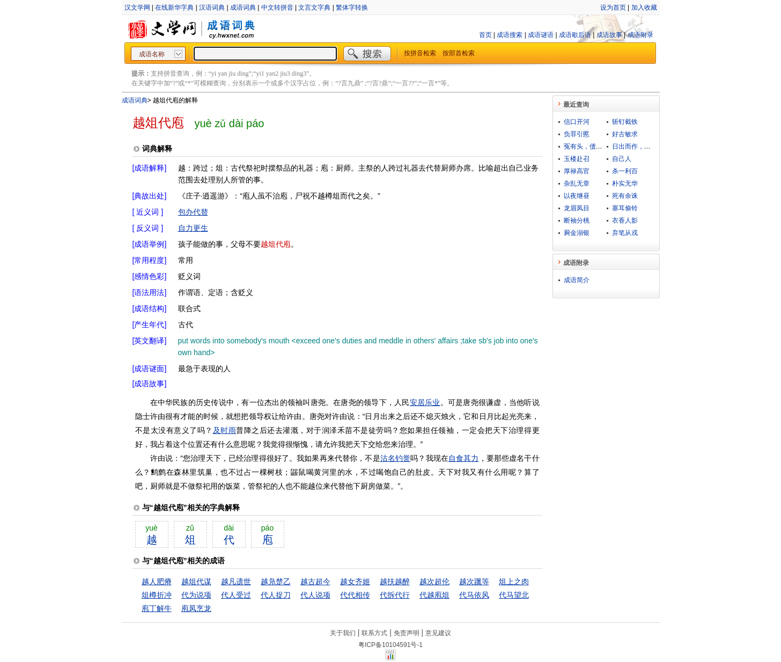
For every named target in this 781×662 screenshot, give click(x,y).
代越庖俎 (434, 595)
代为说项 (196, 595)
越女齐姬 (355, 581)
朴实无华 (625, 183)
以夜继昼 (577, 196)
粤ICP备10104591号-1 (390, 645)
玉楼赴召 (577, 159)
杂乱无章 (577, 183)
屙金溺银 (577, 233)
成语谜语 (541, 35)
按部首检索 (459, 53)
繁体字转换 (352, 7)
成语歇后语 (575, 35)
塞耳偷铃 (625, 208)
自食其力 (463, 458)
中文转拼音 (277, 7)
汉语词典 (212, 7)
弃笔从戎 (625, 233)
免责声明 (406, 633)
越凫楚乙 (276, 581)
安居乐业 (425, 402)
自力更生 (193, 228)
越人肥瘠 (157, 581)
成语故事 (609, 35)
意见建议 (438, 633)
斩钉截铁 (625, 122)
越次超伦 (434, 581)
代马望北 (514, 595)
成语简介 (577, 280)
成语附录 (640, 35)
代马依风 (474, 595)
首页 (485, 35)
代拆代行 (395, 595)
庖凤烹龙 (196, 608)
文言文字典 (314, 7)
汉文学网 (137, 7)
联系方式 (374, 633)
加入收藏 (644, 7)
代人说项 (315, 595)
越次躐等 (474, 581)
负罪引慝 (577, 134)
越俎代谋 (196, 581)
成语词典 (243, 7)
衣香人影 (625, 220)
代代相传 (355, 595)
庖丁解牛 (157, 608)
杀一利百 (625, 171)
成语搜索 (509, 35)
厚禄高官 (577, 171)
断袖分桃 (577, 220)
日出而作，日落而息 (641, 146)
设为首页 (613, 7)
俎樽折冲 (157, 595)
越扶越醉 (395, 581)
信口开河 (577, 122)
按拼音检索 (420, 53)
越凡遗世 (236, 581)
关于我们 (343, 633)
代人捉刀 (276, 595)
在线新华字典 (174, 7)
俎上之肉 (514, 581)
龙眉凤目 (577, 208)
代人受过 (236, 595)
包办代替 (193, 212)
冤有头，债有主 (586, 146)
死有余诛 (625, 196)
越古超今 (315, 581)
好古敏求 (625, 134)
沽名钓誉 (395, 458)
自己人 (621, 159)
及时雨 (225, 430)
